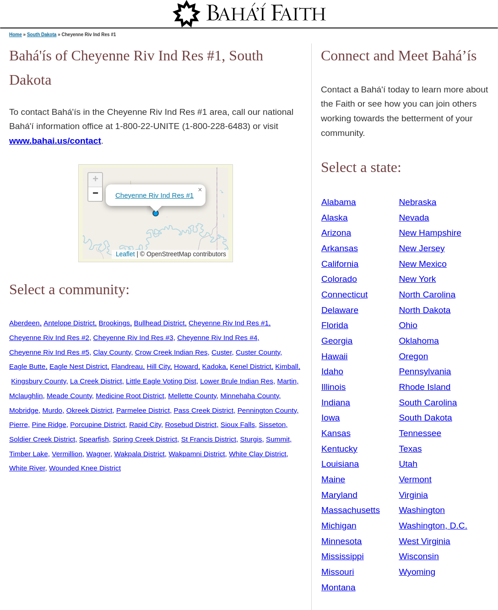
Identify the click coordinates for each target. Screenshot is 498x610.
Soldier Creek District (42, 439)
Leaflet (124, 254)
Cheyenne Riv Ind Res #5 (49, 352)
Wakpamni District (196, 454)
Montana (338, 587)
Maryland (339, 495)
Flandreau (127, 366)
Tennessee (420, 433)
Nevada (414, 217)
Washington (422, 510)
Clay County (112, 352)
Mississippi (342, 556)
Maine (333, 479)
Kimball (286, 366)
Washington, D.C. (433, 525)
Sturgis (251, 439)
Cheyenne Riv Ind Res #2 (49, 337)
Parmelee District (143, 410)
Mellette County (192, 395)
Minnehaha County (249, 395)
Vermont (415, 479)
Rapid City (145, 424)
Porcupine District (97, 424)
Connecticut (344, 294)
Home (15, 34)
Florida (334, 325)
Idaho (332, 371)
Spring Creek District (145, 439)
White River (27, 468)
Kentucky (339, 448)
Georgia (336, 340)
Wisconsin (418, 556)
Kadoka (214, 366)
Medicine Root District (130, 395)
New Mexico (423, 264)
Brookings (114, 323)
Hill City (158, 366)
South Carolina (428, 402)
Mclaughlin (26, 395)
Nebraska (417, 202)
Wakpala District (139, 454)
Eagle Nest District (78, 366)
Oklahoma (418, 340)
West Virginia (424, 541)
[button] (155, 213)
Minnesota (341, 541)
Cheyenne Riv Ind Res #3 (133, 337)
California (339, 264)
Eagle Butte (27, 366)
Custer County (258, 352)
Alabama (338, 202)
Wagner (98, 454)
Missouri (337, 572)
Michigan (339, 525)
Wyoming (417, 572)
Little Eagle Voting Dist (161, 381)
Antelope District (69, 323)
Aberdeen (24, 323)
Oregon (413, 356)
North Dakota (424, 310)
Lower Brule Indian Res (236, 381)
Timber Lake (28, 454)
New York (417, 279)
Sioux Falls (238, 424)
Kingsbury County (38, 381)
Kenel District (250, 366)
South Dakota (41, 34)
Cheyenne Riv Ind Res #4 (217, 337)
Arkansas (339, 248)
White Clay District (257, 454)
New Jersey (421, 248)
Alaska (334, 217)
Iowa (330, 417)
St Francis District (208, 439)
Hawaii (334, 356)
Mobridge (23, 410)
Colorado (339, 279)
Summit (278, 439)
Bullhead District (159, 323)
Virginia (413, 495)
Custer (221, 352)
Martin (287, 381)
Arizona (336, 233)
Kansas (336, 433)
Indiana (335, 402)
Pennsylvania (425, 371)
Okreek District (89, 410)
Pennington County (267, 410)
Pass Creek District (203, 410)
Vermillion (67, 454)
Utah (408, 464)
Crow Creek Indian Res (171, 352)
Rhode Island (424, 387)
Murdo (53, 410)
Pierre (18, 424)
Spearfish (94, 439)
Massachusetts (350, 510)
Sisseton (272, 424)
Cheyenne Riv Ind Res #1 (154, 195)
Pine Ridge (49, 424)
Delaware (339, 310)
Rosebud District (191, 424)
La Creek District (96, 381)
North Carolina (427, 294)
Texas (410, 448)
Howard (186, 366)
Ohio (408, 325)
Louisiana (340, 464)
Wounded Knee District (85, 468)
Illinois (333, 387)
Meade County (69, 395)
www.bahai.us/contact (55, 141)
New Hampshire (430, 233)
